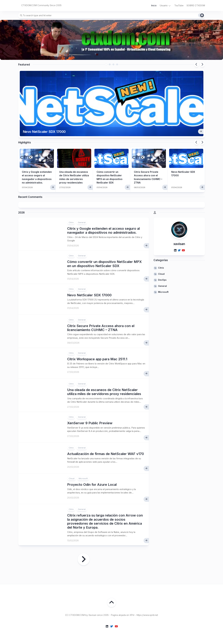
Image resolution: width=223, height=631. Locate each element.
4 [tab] (117, 64)
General (82, 214)
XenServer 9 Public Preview (89, 415)
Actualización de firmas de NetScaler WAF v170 (105, 446)
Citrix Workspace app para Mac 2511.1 (97, 351)
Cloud (71, 470)
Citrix (71, 214)
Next (202, 64)
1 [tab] (106, 64)
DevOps (162, 272)
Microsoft (83, 470)
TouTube (179, 5)
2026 (21, 204)
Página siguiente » (83, 551)
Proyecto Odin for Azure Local (92, 477)
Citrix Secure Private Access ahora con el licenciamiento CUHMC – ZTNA (100, 320)
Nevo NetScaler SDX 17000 (46, 123)
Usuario (164, 5)
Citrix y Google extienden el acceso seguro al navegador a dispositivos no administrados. (35, 170)
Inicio (154, 5)
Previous (196, 64)
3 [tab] (113, 64)
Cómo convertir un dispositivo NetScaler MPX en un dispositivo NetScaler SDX (104, 256)
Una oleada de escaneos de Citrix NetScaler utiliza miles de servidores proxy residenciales (74, 170)
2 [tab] (110, 64)
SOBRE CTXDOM (196, 5)
